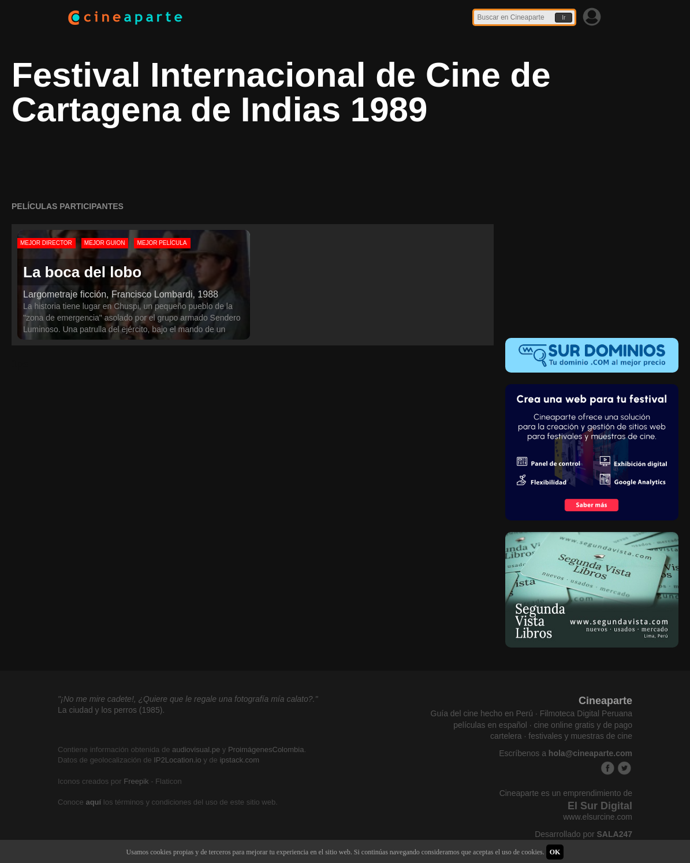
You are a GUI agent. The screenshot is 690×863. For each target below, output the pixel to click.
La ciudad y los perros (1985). (111, 710)
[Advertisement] (591, 250)
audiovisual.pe (196, 749)
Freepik (136, 781)
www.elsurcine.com (597, 816)
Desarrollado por (583, 834)
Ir (563, 17)
